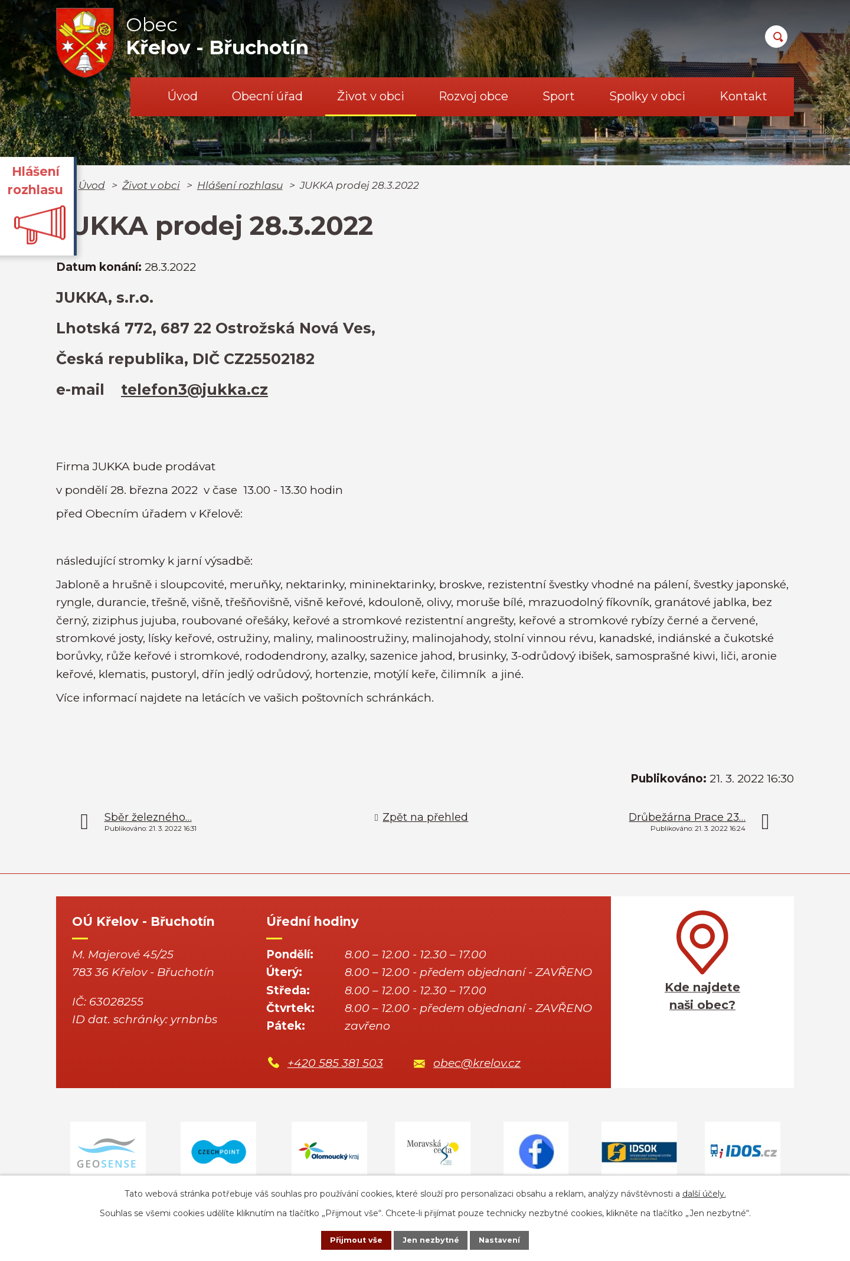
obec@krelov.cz (477, 1063)
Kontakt (743, 96)
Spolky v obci (647, 96)
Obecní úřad (267, 96)
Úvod (183, 96)
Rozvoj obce (473, 96)
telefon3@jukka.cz (194, 389)
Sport (558, 96)
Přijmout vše (344, 1239)
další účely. (704, 1191)
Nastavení (511, 1239)
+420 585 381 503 (335, 1063)
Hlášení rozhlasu (240, 185)
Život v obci (370, 96)
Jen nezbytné (431, 1239)
